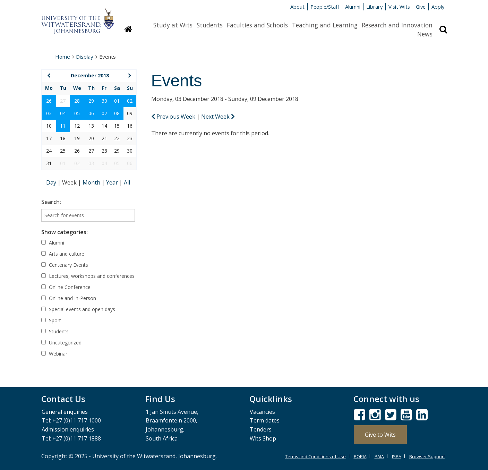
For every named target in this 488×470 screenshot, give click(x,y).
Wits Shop (263, 438)
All (127, 182)
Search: (51, 202)
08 (117, 113)
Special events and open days (78, 309)
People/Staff (324, 6)
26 (49, 100)
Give (421, 6)
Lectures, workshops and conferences (88, 276)
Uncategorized (61, 342)
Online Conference (66, 287)
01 (117, 100)
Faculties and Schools (257, 25)
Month (92, 182)
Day (52, 182)
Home (62, 56)
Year (112, 182)
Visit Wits (399, 6)
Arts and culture (62, 253)
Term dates (265, 420)
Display (84, 56)
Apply (437, 6)
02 (129, 100)
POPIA (360, 456)
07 (104, 113)
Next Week (218, 116)
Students (210, 25)
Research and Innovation (397, 25)
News (425, 34)
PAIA (379, 456)
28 (77, 100)
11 (63, 125)
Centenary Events (64, 265)
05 (77, 113)
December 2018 (90, 75)
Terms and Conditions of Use (315, 456)
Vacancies (262, 412)
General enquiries (65, 412)
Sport (51, 320)
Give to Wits (380, 434)
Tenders (261, 429)
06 (91, 113)
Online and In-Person (68, 298)
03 (49, 113)
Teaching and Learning (325, 25)
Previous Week (174, 116)
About (297, 6)
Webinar (54, 353)
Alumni (352, 6)
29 (91, 100)
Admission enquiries (68, 429)
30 (104, 100)
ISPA (396, 456)
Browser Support (427, 456)
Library (374, 6)
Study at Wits (172, 25)
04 (63, 113)
